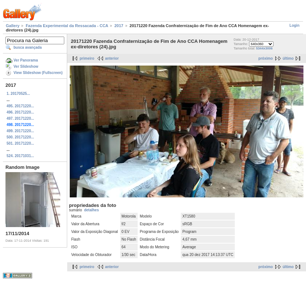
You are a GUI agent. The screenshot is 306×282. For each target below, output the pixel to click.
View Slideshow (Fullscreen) (38, 73)
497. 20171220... (20, 118)
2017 (118, 25)
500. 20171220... (20, 137)
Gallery (12, 25)
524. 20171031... (20, 156)
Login (294, 25)
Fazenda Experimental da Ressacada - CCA (67, 25)
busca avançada (28, 47)
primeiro (87, 58)
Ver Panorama (26, 60)
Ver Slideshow (26, 66)
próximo (266, 58)
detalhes (91, 210)
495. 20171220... (20, 106)
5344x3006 (264, 48)
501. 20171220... (20, 143)
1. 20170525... (18, 94)
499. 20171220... (20, 131)
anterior (112, 58)
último (288, 58)
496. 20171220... (20, 112)
